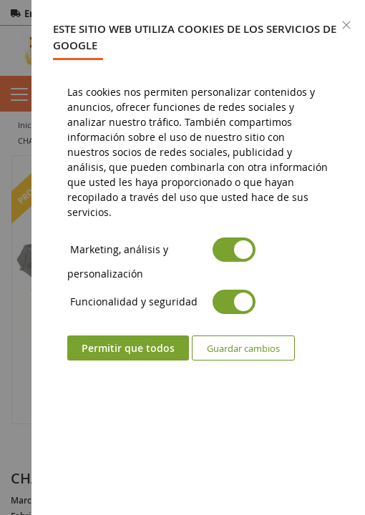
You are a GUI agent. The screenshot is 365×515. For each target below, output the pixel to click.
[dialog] (198, 257)
